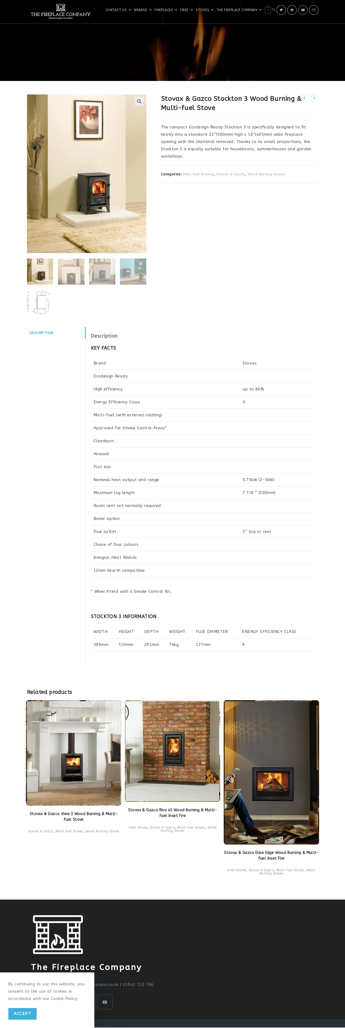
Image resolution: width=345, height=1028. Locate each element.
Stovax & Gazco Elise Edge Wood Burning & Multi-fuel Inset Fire (271, 856)
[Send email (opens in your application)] (314, 10)
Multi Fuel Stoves (198, 174)
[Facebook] (292, 10)
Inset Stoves (138, 828)
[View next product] (314, 98)
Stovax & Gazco (230, 174)
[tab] (56, 333)
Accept (22, 1013)
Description (41, 333)
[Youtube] (303, 10)
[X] (281, 10)
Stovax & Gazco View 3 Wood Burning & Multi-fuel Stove (74, 817)
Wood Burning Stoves (266, 174)
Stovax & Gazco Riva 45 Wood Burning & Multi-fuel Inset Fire (172, 814)
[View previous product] (304, 98)
